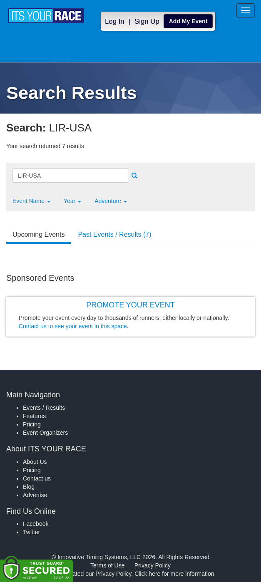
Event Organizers (45, 432)
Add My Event (188, 21)
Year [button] (72, 201)
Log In (114, 21)
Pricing (32, 424)
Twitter (31, 532)
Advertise (35, 495)
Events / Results (44, 407)
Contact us (37, 478)
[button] (31, 201)
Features (34, 416)
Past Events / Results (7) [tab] (114, 234)
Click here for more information (174, 573)
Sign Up (146, 21)
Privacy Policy (152, 565)
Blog (29, 486)
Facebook (35, 523)
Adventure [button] (110, 201)
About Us (35, 461)
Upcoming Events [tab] (38, 234)
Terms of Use (107, 565)
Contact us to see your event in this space (73, 326)
